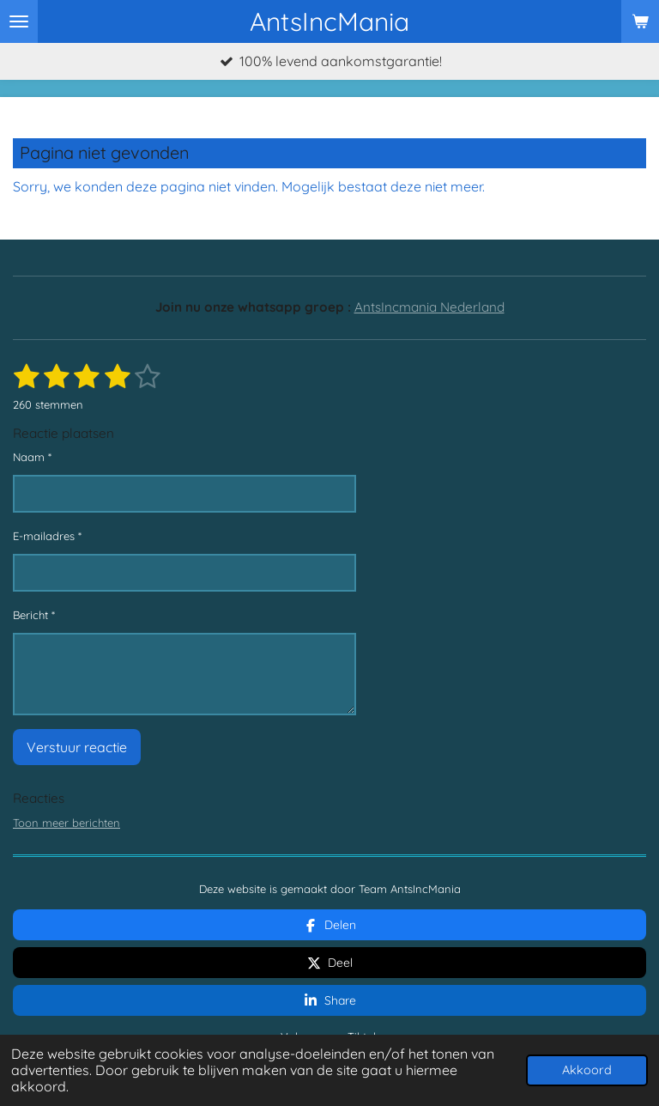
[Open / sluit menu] (19, 21)
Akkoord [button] (587, 1070)
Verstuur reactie (77, 747)
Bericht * (34, 616)
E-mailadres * (47, 537)
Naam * (32, 457)
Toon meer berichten (66, 823)
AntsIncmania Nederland (429, 307)
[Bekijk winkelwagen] (640, 21)
